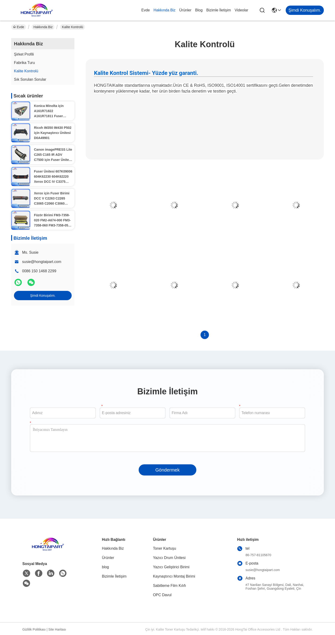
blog (199, 10)
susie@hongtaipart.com (41, 262)
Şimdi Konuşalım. (43, 295)
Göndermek (167, 469)
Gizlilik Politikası (34, 629)
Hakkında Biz (164, 10)
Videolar (241, 10)
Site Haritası (57, 629)
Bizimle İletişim (218, 10)
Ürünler (185, 10)
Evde (145, 10)
